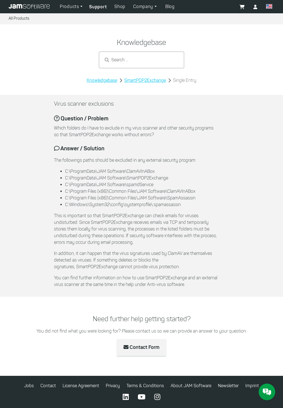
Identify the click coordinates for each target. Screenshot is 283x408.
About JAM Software (191, 385)
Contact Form (141, 347)
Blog (170, 6)
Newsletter (228, 385)
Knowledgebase (102, 80)
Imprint (252, 385)
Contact (48, 385)
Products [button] (70, 6)
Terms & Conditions (145, 385)
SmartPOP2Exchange (145, 80)
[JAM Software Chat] (267, 392)
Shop (119, 6)
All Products (19, 18)
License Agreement (81, 385)
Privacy (113, 385)
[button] (269, 7)
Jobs (29, 385)
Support (98, 6)
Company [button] (144, 6)
